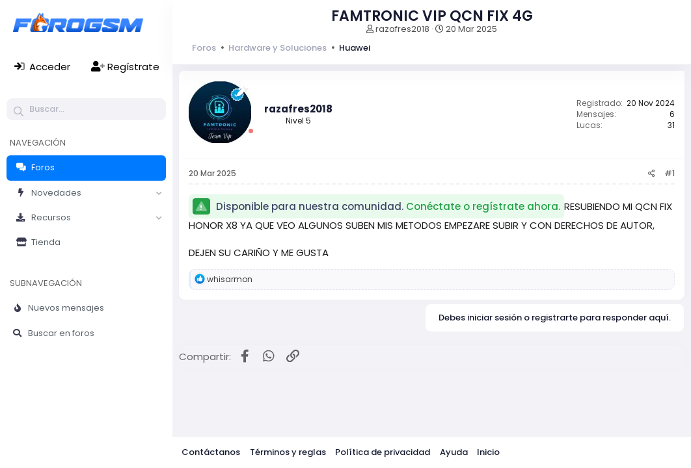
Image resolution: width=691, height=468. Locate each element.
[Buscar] (86, 109)
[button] (159, 193)
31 (671, 125)
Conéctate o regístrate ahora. (483, 206)
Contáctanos (211, 452)
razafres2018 (402, 29)
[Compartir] (652, 173)
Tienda (46, 242)
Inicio (488, 452)
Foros (43, 167)
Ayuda (454, 452)
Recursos (51, 217)
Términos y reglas (288, 452)
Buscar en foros (61, 333)
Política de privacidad (382, 452)
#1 (669, 173)
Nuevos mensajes (66, 308)
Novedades (56, 193)
